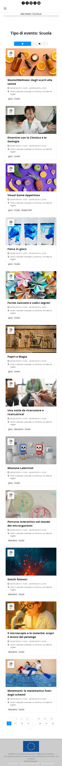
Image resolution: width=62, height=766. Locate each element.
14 (45, 719)
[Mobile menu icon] (5, 8)
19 (28, 723)
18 (22, 723)
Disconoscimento (47, 763)
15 (51, 719)
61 (47, 723)
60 (40, 723)
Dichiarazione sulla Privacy (29, 763)
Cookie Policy (13, 763)
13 (39, 719)
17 (15, 723)
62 (53, 723)
